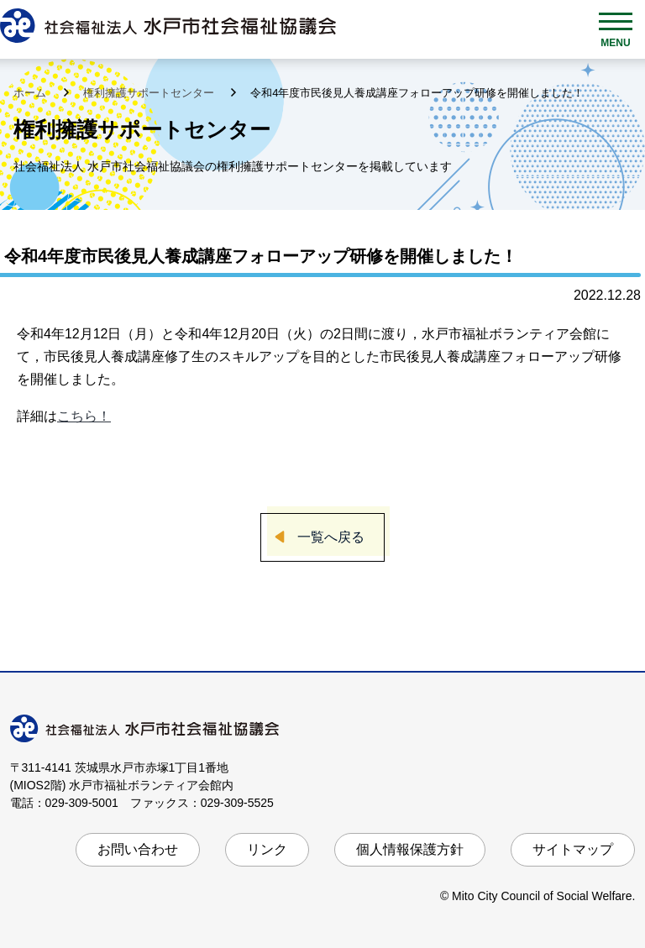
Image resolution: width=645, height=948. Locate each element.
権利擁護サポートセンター (150, 92)
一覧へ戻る (330, 537)
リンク (267, 849)
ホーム (31, 92)
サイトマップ (572, 849)
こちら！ (84, 416)
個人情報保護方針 (410, 849)
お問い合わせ (137, 849)
